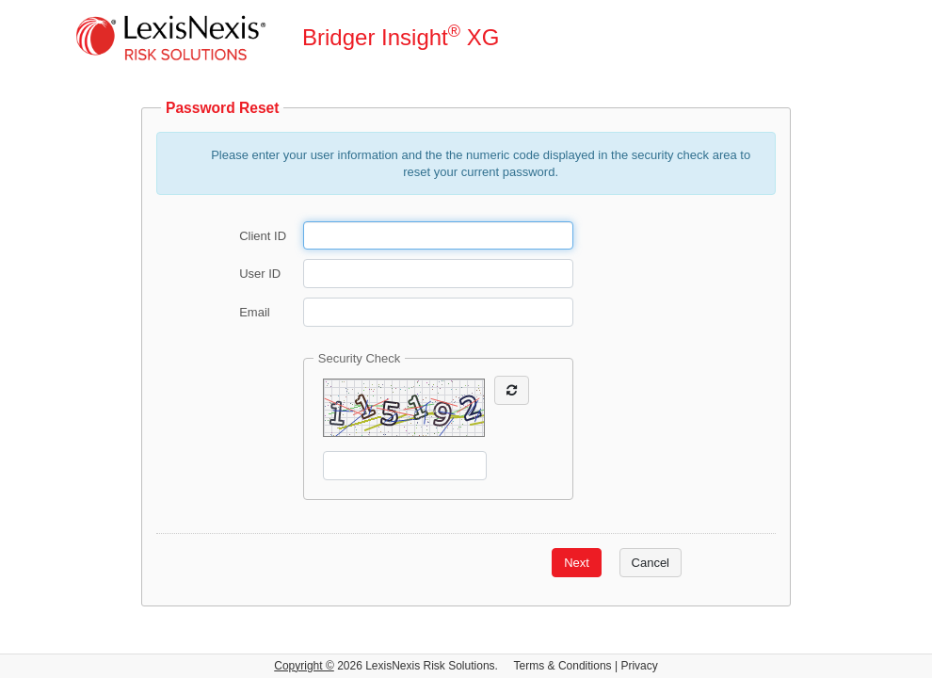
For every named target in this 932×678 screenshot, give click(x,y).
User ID (260, 273)
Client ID (262, 235)
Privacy (638, 665)
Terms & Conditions (563, 665)
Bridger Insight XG (400, 36)
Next (576, 563)
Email (254, 312)
